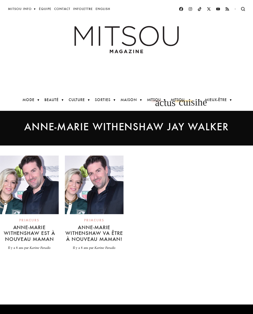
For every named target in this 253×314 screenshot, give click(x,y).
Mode (28, 99)
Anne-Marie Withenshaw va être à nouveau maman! (94, 233)
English (103, 9)
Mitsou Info (20, 9)
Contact (62, 9)
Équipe (45, 9)
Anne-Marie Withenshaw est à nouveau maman (29, 233)
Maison (129, 99)
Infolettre (83, 9)
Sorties (103, 99)
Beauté (51, 99)
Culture (77, 99)
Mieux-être (216, 99)
